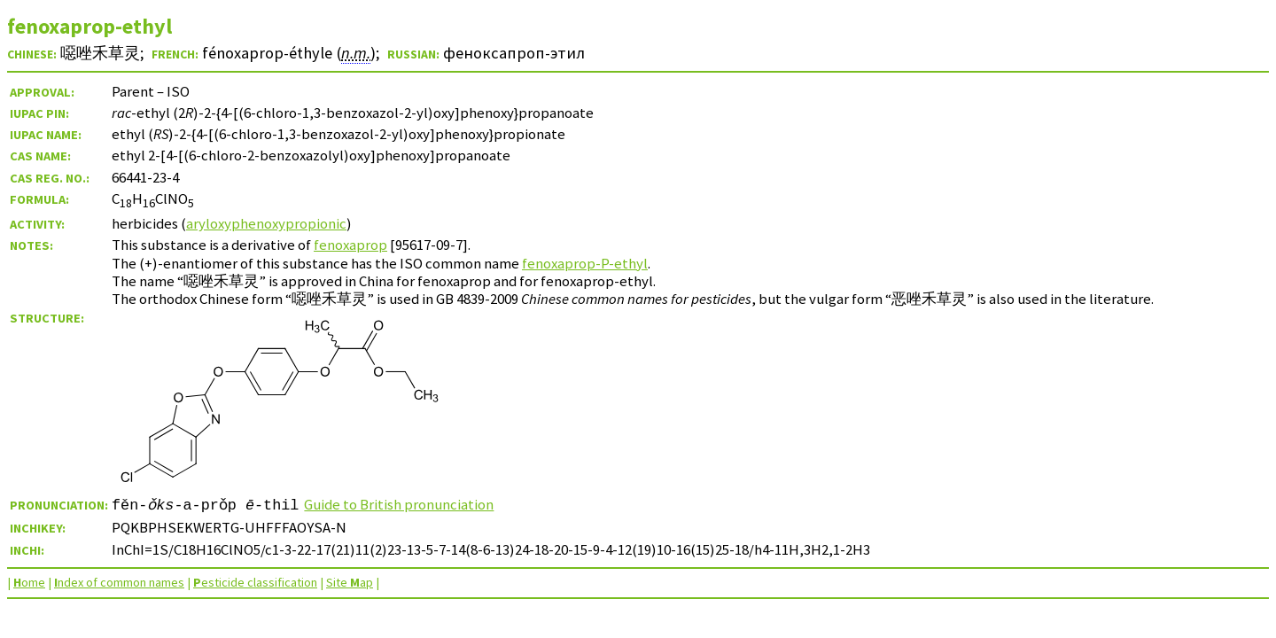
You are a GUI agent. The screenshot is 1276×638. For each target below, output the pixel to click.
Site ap (349, 582)
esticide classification (255, 582)
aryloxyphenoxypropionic (266, 223)
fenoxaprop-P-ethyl (585, 263)
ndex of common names (119, 582)
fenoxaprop (350, 244)
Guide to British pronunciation (399, 504)
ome (29, 582)
